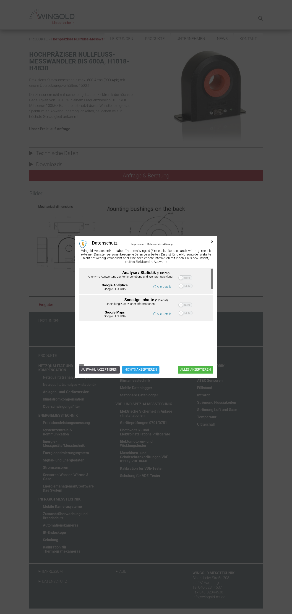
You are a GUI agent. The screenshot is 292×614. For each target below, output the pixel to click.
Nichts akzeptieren (141, 347)
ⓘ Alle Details (162, 308)
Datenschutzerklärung (159, 266)
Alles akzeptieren (195, 347)
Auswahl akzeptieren (99, 347)
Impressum (137, 266)
